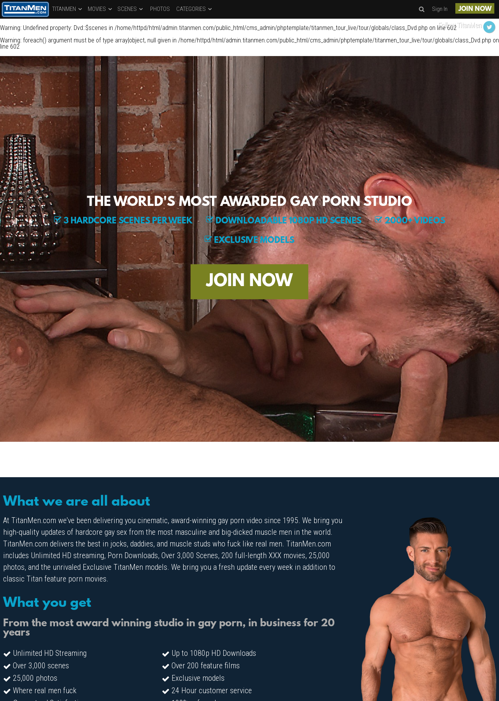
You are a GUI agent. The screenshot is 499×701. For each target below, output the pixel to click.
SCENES (130, 8)
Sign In (440, 8)
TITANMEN (67, 8)
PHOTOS (160, 8)
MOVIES (100, 8)
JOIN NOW (475, 9)
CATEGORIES (194, 8)
